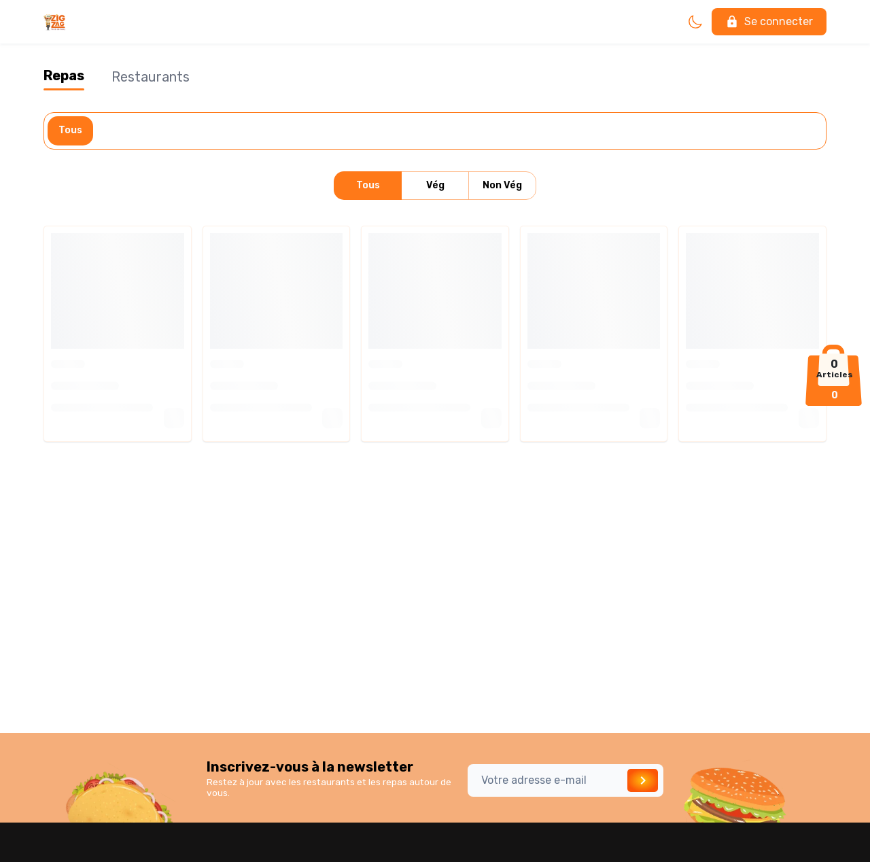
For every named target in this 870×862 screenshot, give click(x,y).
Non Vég (502, 186)
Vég (435, 186)
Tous (70, 130)
